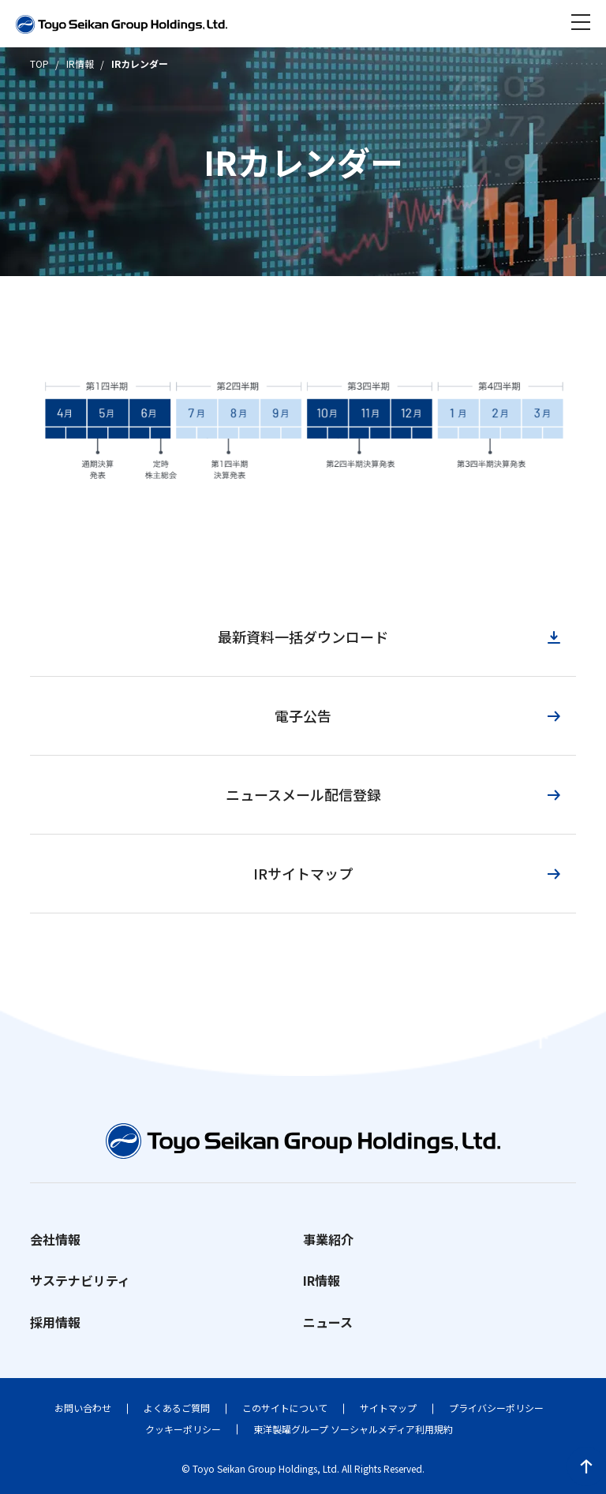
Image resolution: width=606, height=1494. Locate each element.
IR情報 (321, 1280)
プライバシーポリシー (496, 1407)
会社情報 (55, 1239)
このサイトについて (284, 1407)
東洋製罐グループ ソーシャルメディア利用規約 (353, 1429)
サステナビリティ (80, 1280)
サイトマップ (388, 1407)
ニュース (328, 1322)
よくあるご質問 (177, 1407)
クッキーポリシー (183, 1429)
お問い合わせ (82, 1407)
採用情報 (55, 1322)
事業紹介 (328, 1239)
